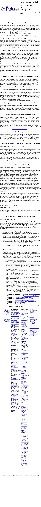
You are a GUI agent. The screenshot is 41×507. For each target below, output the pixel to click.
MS (12, 338)
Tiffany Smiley (7, 321)
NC (22, 313)
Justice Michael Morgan (23, 332)
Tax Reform (32, 333)
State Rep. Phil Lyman (24, 385)
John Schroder (13, 334)
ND (22, 342)
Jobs (31, 329)
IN (12, 363)
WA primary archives (20, 302)
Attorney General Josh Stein (24, 323)
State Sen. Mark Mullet (24, 421)
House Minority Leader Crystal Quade (15, 401)
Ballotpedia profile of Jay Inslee (24, 298)
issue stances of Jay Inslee (31, 296)
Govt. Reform (32, 322)
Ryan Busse (15, 406)
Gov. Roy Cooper (24, 314)
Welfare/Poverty (33, 335)
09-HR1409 (25, 242)
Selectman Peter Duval (24, 400)
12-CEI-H (22, 291)
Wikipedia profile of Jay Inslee (24, 297)
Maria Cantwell (7, 319)
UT (22, 381)
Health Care (32, 324)
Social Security (33, 332)
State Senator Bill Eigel (15, 395)
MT (12, 403)
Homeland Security (34, 325)
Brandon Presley (14, 344)
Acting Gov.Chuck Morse (24, 372)
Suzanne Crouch (17, 370)
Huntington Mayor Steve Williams (24, 446)
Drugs (31, 314)
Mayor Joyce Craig (24, 367)
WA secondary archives (21, 304)
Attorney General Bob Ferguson (24, 414)
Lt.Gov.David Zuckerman (24, 396)
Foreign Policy (33, 320)
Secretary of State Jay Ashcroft (15, 391)
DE (12, 350)
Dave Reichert (7, 312)
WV (22, 435)
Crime (31, 313)
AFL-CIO (15, 143)
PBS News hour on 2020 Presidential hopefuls (19, 129)
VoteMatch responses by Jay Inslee (24, 300)
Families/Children (33, 319)
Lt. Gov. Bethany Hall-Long (15, 355)
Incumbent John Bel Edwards (15, 325)
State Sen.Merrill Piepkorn (24, 356)
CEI (15, 245)
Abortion (31, 309)
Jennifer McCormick (14, 384)
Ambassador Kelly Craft (15, 319)
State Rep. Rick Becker (24, 347)
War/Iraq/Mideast (33, 334)
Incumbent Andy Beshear (15, 312)
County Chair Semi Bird (24, 426)
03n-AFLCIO (22, 162)
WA (22, 408)
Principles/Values (33, 331)
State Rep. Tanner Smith (14, 408)
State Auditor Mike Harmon (15, 322)
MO (12, 386)
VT (22, 391)
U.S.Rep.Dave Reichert (24, 418)
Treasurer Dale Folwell (24, 326)
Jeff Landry (16, 329)
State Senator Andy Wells (24, 338)
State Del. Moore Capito (24, 462)
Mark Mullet (6, 314)
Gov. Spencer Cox (24, 381)
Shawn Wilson (13, 331)
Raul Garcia (6, 320)
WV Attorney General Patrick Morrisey (25, 441)
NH (22, 358)
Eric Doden (15, 374)
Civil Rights (32, 311)
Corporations (32, 312)
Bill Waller (12, 342)
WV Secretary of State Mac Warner (24, 455)
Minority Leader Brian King (24, 389)
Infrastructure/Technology (35, 328)
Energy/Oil (32, 317)
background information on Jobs (31, 294)
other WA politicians (30, 301)
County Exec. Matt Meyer (15, 359)
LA (12, 324)
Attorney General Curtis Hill (15, 379)
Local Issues (32, 330)
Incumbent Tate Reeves (15, 339)
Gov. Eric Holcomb (14, 364)
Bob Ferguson (7, 311)
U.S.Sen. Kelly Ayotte (24, 363)
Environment (32, 318)
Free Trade (32, 321)
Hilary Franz (6, 313)
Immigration (32, 327)
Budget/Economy (33, 310)
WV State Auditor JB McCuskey (24, 450)
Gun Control (32, 323)
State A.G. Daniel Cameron (15, 315)
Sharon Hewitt (13, 336)
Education (32, 315)
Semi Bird (6, 315)
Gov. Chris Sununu (24, 359)
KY (12, 312)
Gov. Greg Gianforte (15, 404)
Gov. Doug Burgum (24, 343)
